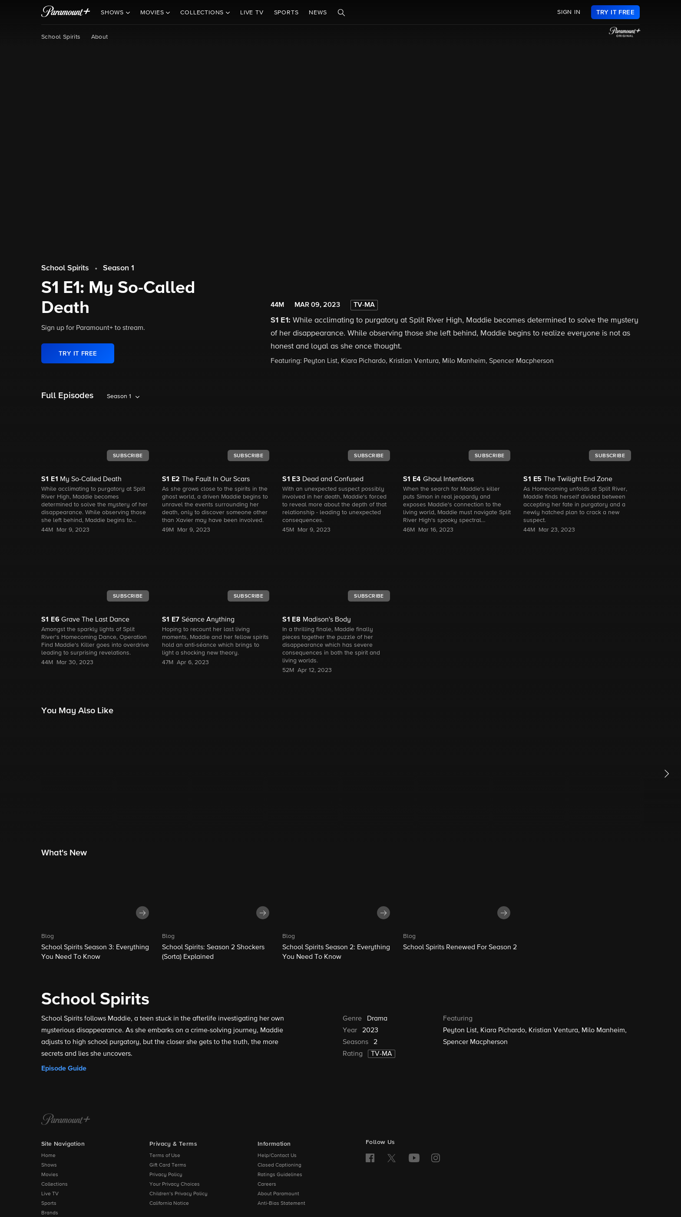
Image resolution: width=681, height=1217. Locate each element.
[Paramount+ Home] (65, 1120)
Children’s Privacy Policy (178, 1194)
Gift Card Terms (167, 1165)
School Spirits (61, 37)
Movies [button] (153, 13)
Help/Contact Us (277, 1155)
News (318, 13)
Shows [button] (113, 13)
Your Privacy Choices (174, 1184)
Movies (49, 1174)
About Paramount (278, 1194)
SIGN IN (569, 12)
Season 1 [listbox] (119, 396)
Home (48, 1155)
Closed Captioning (279, 1165)
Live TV (252, 13)
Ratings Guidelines (280, 1174)
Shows (49, 1165)
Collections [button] (203, 13)
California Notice (169, 1203)
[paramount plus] (65, 12)
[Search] (341, 13)
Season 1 (118, 268)
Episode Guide (63, 1068)
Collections (54, 1184)
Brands (49, 1213)
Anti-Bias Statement (281, 1203)
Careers (267, 1184)
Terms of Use (164, 1155)
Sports (286, 13)
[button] (99, 912)
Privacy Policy (165, 1174)
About (99, 37)
